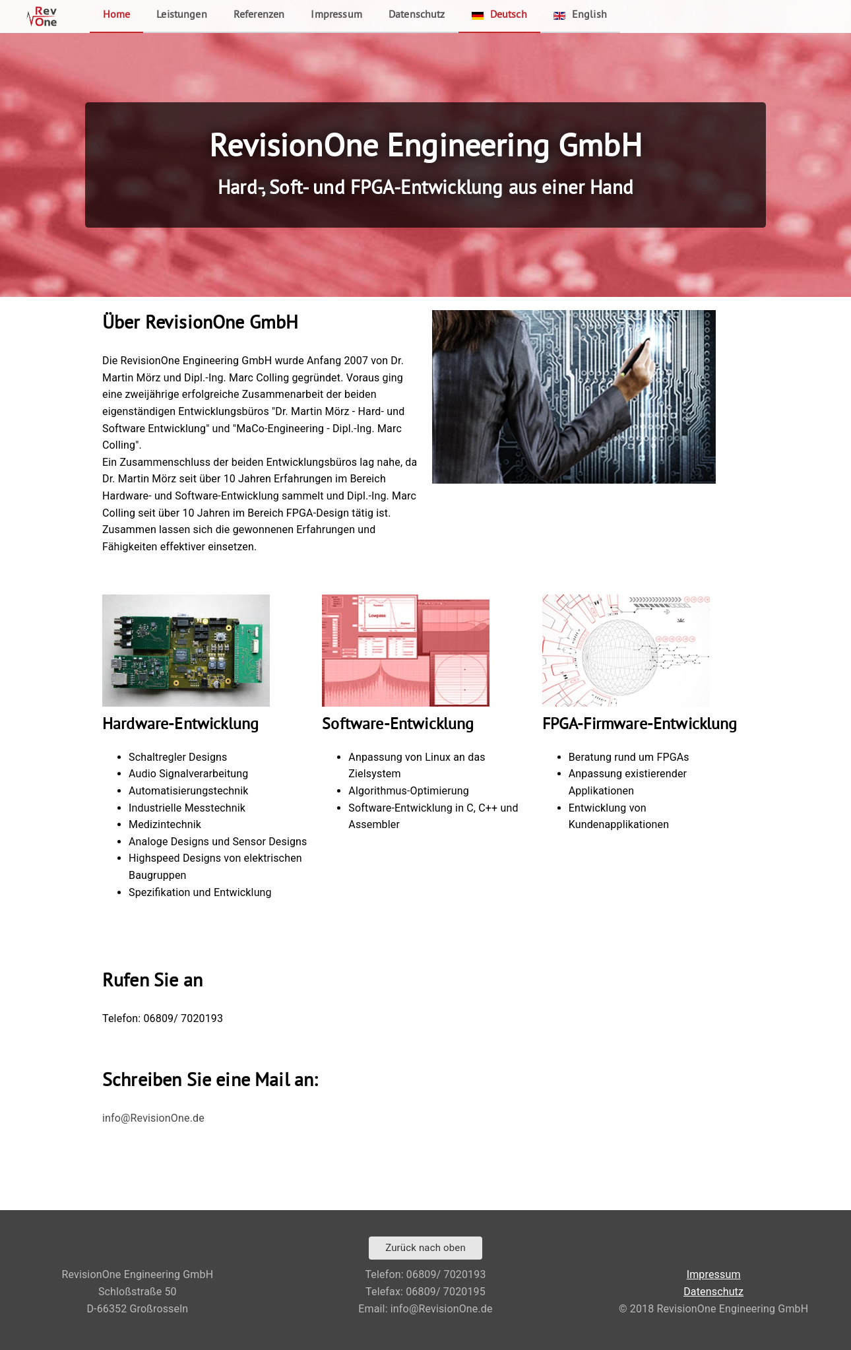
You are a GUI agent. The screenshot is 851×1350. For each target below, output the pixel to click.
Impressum (336, 15)
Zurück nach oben (425, 1248)
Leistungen (181, 15)
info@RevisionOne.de (153, 1118)
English (580, 15)
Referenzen (259, 15)
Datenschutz (417, 15)
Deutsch (499, 15)
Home (117, 15)
